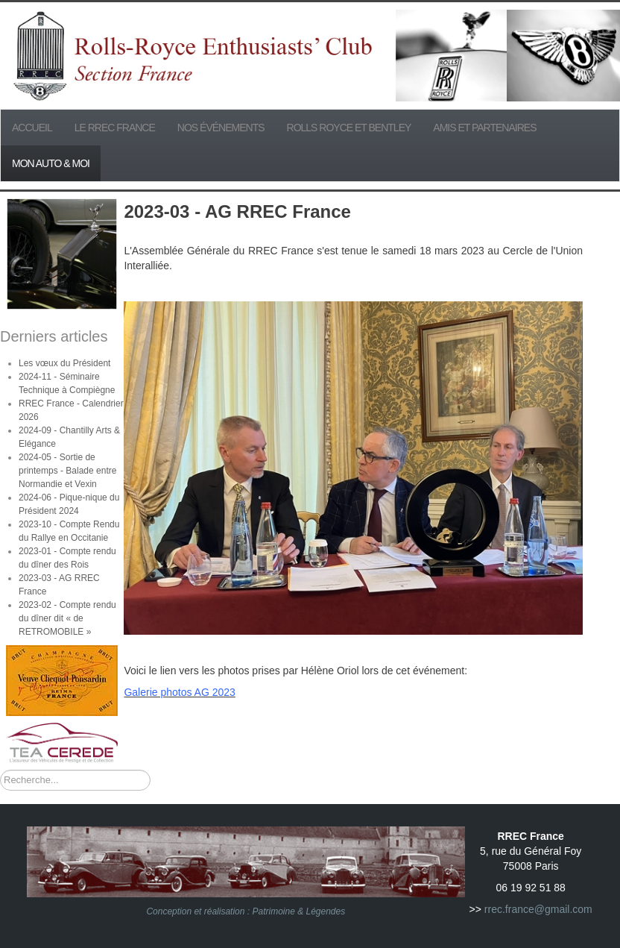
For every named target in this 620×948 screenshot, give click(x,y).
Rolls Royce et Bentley (349, 128)
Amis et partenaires (484, 128)
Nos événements (221, 128)
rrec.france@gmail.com (538, 909)
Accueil (32, 128)
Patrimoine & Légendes (298, 911)
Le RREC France (115, 128)
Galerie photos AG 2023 (179, 692)
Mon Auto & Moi (50, 163)
